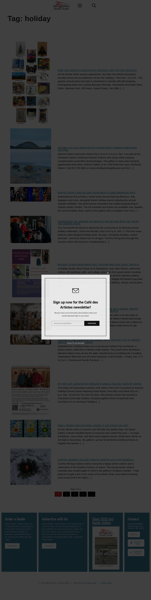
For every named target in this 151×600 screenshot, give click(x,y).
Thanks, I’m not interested (75, 407)
